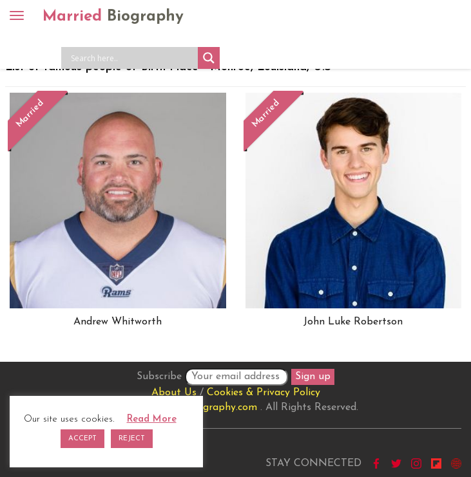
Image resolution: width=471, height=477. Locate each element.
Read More (152, 419)
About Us (174, 393)
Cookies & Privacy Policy (263, 393)
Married (113, 16)
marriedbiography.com (204, 407)
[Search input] (133, 58)
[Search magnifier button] (209, 58)
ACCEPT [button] (82, 438)
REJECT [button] (132, 438)
